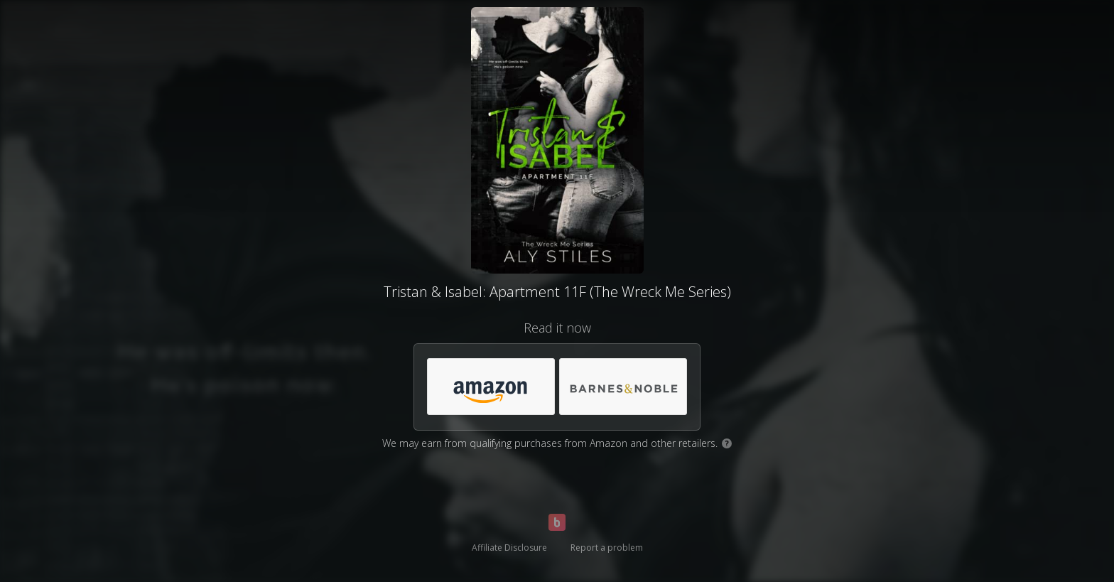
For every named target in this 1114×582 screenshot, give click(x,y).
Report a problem (606, 547)
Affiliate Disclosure (509, 547)
